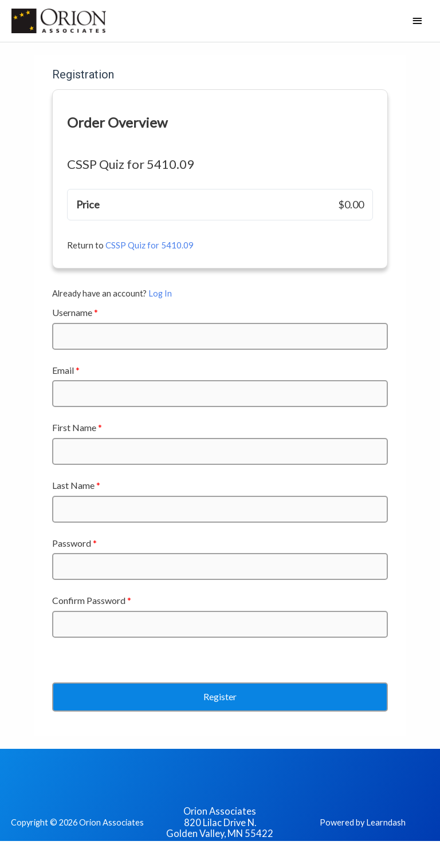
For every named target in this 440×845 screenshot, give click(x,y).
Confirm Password (91, 600)
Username (75, 312)
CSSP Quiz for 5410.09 (149, 245)
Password (74, 543)
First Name (77, 427)
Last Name (76, 485)
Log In (160, 293)
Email (66, 370)
